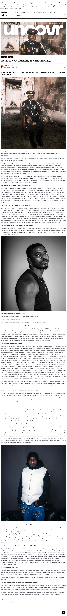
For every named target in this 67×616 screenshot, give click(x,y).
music (14, 602)
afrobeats (3, 602)
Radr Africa (4, 14)
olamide (25, 602)
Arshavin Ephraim (8, 65)
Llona (30, 178)
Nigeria (19, 602)
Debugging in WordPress (58, 5)
